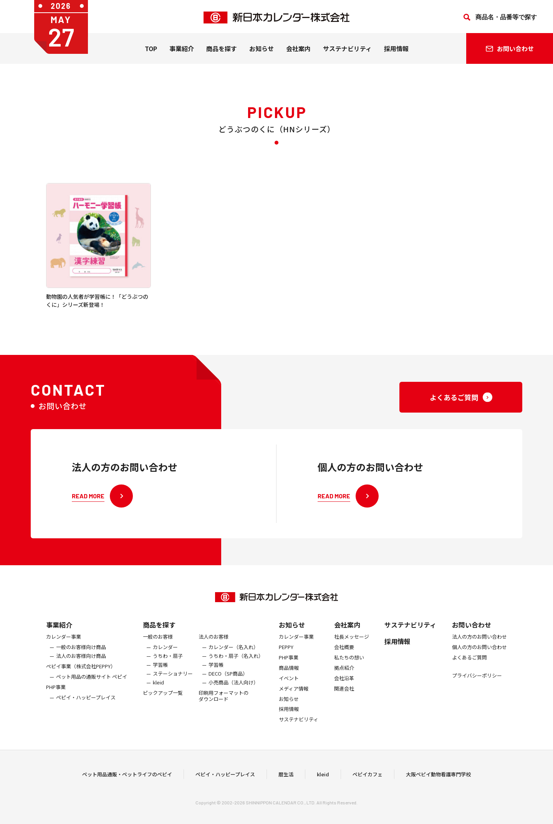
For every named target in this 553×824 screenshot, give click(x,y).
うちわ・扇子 (168, 664)
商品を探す (159, 632)
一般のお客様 (158, 645)
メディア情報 (293, 697)
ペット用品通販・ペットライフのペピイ (127, 778)
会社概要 (344, 655)
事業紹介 (181, 50)
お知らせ (261, 50)
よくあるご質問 (469, 666)
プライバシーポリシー (477, 684)
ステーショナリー (173, 682)
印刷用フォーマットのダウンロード (223, 704)
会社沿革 (344, 686)
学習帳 (160, 673)
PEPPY (286, 655)
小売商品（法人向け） (233, 690)
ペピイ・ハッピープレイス (86, 705)
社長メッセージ (351, 645)
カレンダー (165, 655)
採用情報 (396, 50)
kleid (158, 690)
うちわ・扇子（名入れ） (236, 664)
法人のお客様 (213, 645)
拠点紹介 (344, 676)
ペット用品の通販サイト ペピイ (91, 685)
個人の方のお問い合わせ (479, 655)
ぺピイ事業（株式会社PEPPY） (81, 674)
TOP (151, 50)
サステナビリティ (347, 50)
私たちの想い (349, 666)
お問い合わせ (471, 632)
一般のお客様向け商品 (81, 655)
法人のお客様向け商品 (81, 664)
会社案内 (298, 50)
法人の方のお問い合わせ (479, 645)
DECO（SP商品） (228, 682)
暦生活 (285, 778)
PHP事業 (56, 695)
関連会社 (344, 697)
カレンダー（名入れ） (233, 655)
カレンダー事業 (63, 645)
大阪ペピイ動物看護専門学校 (438, 778)
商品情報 (289, 676)
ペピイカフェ (367, 778)
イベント (289, 686)
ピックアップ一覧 (163, 701)
